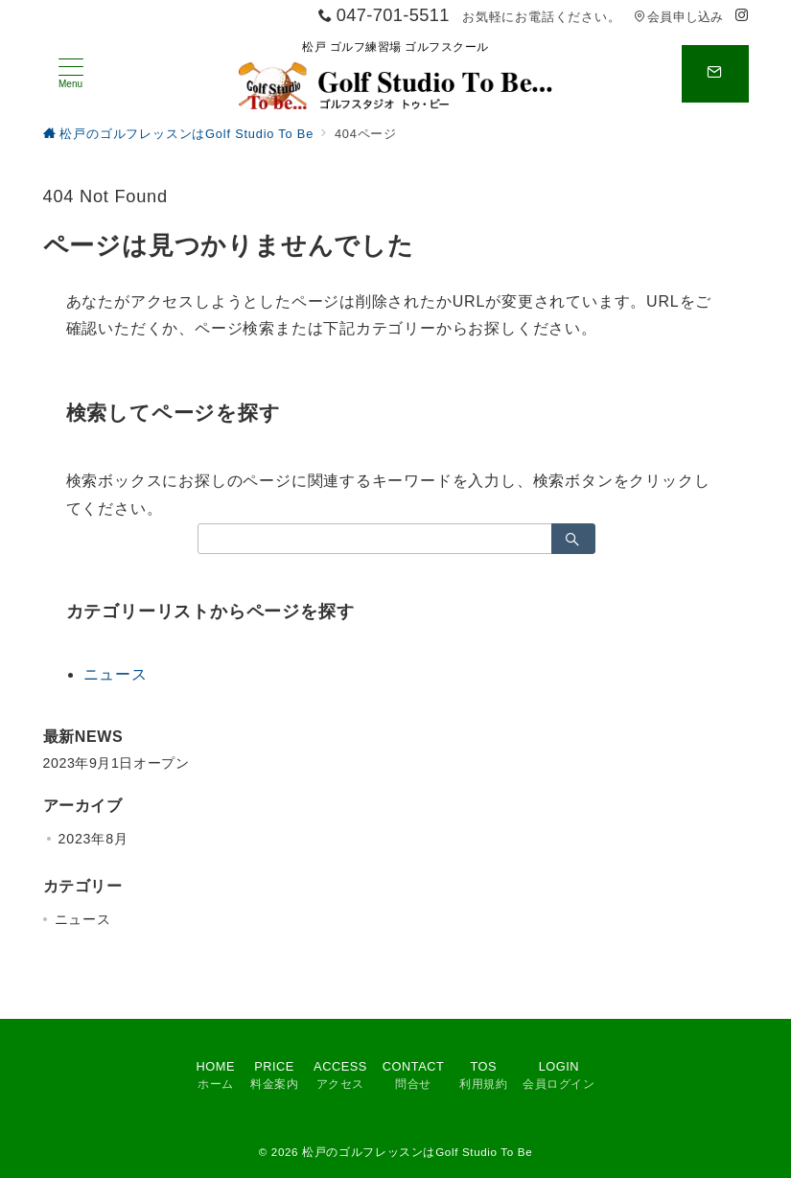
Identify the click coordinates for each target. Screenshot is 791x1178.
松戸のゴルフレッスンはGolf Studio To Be (417, 1151)
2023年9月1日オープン (116, 763)
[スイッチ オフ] (715, 74)
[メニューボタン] (71, 73)
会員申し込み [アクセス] (679, 17)
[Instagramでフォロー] (742, 16)
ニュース (115, 674)
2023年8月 (93, 838)
